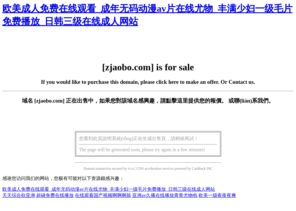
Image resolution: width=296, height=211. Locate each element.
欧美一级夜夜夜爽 (217, 195)
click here (167, 82)
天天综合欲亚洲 (18, 195)
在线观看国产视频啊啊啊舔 (103, 195)
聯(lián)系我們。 (254, 101)
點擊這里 (177, 101)
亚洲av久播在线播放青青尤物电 (164, 195)
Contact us (241, 82)
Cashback (199, 168)
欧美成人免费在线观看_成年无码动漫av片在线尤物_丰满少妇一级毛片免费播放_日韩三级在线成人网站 (108, 189)
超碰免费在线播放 (55, 195)
